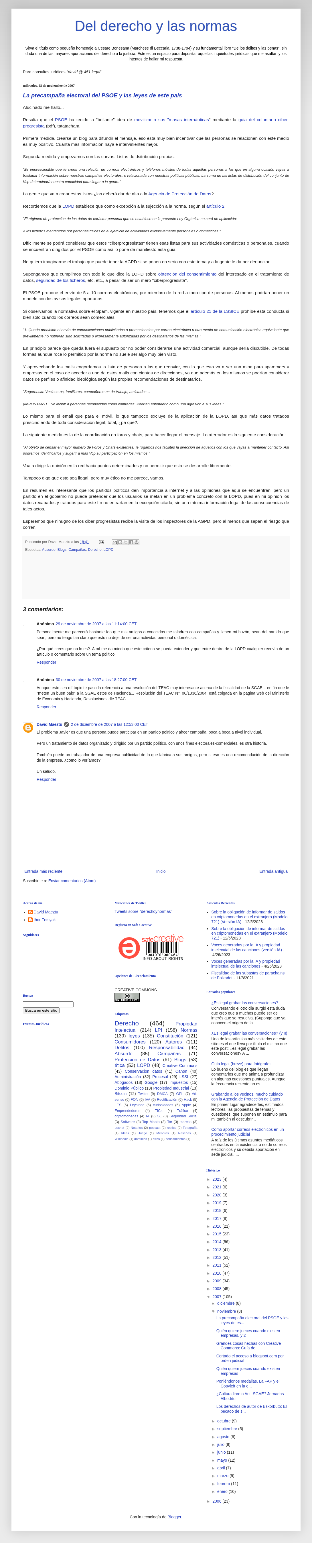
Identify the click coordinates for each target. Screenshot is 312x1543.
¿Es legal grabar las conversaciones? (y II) (249, 1033)
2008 (217, 1288)
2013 (217, 1249)
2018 (217, 1210)
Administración (127, 1076)
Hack (188, 1100)
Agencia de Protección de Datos (179, 193)
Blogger (174, 1517)
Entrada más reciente (43, 871)
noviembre (227, 1311)
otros (156, 1139)
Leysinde (137, 1105)
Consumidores (129, 1042)
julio (221, 1444)
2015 (217, 1234)
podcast (154, 1127)
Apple (186, 1105)
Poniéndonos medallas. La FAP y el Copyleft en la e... (248, 1383)
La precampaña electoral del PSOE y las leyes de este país (102, 95)
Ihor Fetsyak (45, 919)
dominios (140, 1139)
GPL (179, 1094)
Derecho (95, 550)
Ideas (125, 1133)
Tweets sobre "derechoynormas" (143, 911)
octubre (224, 1421)
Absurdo (49, 550)
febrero (224, 1483)
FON (135, 1100)
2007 (217, 1296)
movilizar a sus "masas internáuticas (171, 119)
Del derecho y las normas (156, 26)
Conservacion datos (143, 1071)
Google (151, 1082)
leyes (134, 1036)
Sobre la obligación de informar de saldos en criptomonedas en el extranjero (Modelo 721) (249, 933)
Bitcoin (120, 1093)
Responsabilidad (167, 1047)
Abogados (123, 1082)
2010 (217, 1273)
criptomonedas (126, 1116)
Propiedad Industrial (171, 1088)
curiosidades (163, 1105)
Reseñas (184, 1133)
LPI (158, 1030)
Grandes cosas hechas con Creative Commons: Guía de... (248, 1346)
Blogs (62, 550)
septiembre (227, 1428)
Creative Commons (180, 1065)
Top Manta (151, 1122)
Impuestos (178, 1082)
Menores (162, 1133)
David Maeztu (49, 724)
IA (147, 1116)
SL (159, 1116)
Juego (142, 1133)
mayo (222, 1460)
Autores (173, 1042)
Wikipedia (121, 1139)
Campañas (77, 550)
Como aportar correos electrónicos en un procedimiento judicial (247, 1132)
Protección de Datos (137, 1059)
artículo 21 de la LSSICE (215, 311)
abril (221, 1468)
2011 (217, 1265)
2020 (217, 1195)
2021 (217, 1187)
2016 (217, 1226)
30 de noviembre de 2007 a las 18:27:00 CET (96, 679)
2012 (217, 1257)
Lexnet (119, 1127)
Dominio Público (129, 1088)
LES (117, 1105)
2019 (217, 1202)
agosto (223, 1436)
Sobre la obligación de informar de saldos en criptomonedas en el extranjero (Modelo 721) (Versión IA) (249, 917)
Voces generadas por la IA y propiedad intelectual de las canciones (245, 963)
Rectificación (167, 1100)
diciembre (226, 1303)
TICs (159, 1111)
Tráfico (182, 1111)
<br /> (67, 1077)
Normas (189, 1030)
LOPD (69, 206)
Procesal (160, 1076)
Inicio (161, 871)
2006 (217, 1501)
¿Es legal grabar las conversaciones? (244, 1003)
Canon (181, 1071)
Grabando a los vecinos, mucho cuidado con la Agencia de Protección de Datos (247, 1096)
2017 (217, 1218)
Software (128, 1122)
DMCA (162, 1094)
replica (171, 1127)
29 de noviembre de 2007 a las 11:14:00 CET (96, 624)
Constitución (170, 1036)
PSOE (61, 119)
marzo (223, 1475)
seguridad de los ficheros (60, 280)
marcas (185, 1122)
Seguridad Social (183, 1116)
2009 (217, 1281)
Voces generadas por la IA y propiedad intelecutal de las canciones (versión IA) (246, 947)
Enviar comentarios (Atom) (72, 880)
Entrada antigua (273, 871)
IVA (147, 1100)
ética (119, 1065)
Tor (169, 1122)
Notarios (137, 1127)
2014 (217, 1241)
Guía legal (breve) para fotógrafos (241, 1064)
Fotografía (190, 1127)
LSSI (183, 1076)
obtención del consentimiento (187, 274)
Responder (46, 662)
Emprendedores (127, 1111)
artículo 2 (215, 206)
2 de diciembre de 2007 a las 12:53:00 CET (109, 724)
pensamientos (175, 1139)
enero (223, 1491)
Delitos (121, 1047)
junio (222, 1452)
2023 (217, 1179)
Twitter (143, 1094)
